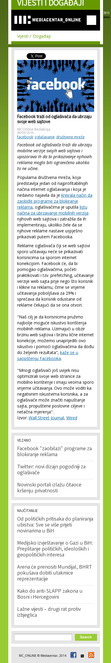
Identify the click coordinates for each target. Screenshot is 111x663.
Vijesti (22, 36)
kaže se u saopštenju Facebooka (47, 355)
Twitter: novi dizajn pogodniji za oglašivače (51, 470)
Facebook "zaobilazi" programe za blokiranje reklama (54, 452)
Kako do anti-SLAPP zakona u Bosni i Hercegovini (50, 594)
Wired (71, 418)
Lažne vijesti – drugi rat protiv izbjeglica (49, 612)
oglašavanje (45, 136)
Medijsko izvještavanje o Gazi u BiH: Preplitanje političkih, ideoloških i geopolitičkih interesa (55, 549)
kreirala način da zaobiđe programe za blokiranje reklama (54, 201)
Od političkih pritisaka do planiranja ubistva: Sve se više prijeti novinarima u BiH (55, 525)
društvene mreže (70, 136)
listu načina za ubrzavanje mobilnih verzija (53, 210)
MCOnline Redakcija (33, 129)
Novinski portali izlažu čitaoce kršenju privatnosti (49, 488)
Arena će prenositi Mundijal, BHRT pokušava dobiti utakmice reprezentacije (54, 573)
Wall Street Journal (46, 418)
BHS (107, 13)
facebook (25, 136)
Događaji (42, 36)
